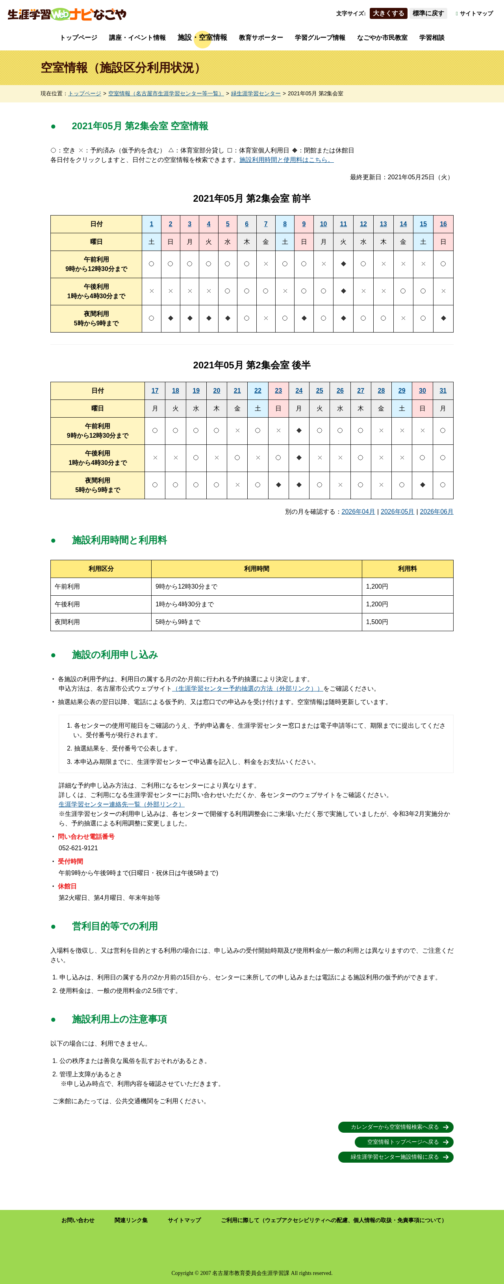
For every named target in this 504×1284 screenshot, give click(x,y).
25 (319, 390)
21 (237, 390)
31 (443, 390)
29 (402, 390)
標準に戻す (428, 13)
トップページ (78, 37)
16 (443, 224)
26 (340, 390)
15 (423, 224)
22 (257, 390)
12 (363, 224)
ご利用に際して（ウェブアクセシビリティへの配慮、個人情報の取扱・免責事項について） (334, 1220)
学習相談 (432, 37)
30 (422, 390)
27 (360, 390)
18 (175, 390)
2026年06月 (437, 511)
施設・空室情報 (202, 37)
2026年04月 (358, 511)
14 (403, 224)
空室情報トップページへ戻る (403, 1142)
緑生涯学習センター (256, 94)
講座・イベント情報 (137, 37)
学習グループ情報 (320, 37)
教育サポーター (261, 37)
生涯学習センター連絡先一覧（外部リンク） (122, 804)
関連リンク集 (131, 1220)
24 (299, 390)
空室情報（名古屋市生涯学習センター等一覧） (166, 94)
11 (343, 224)
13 (383, 224)
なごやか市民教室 (382, 37)
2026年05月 (397, 511)
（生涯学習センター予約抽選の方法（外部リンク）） (247, 688)
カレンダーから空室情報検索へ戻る (395, 1127)
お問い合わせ (77, 1220)
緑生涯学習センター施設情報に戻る (395, 1157)
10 (323, 224)
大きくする (388, 13)
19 (196, 390)
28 (381, 390)
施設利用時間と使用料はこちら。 (286, 159)
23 (278, 390)
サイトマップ (476, 14)
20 (216, 390)
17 (155, 390)
